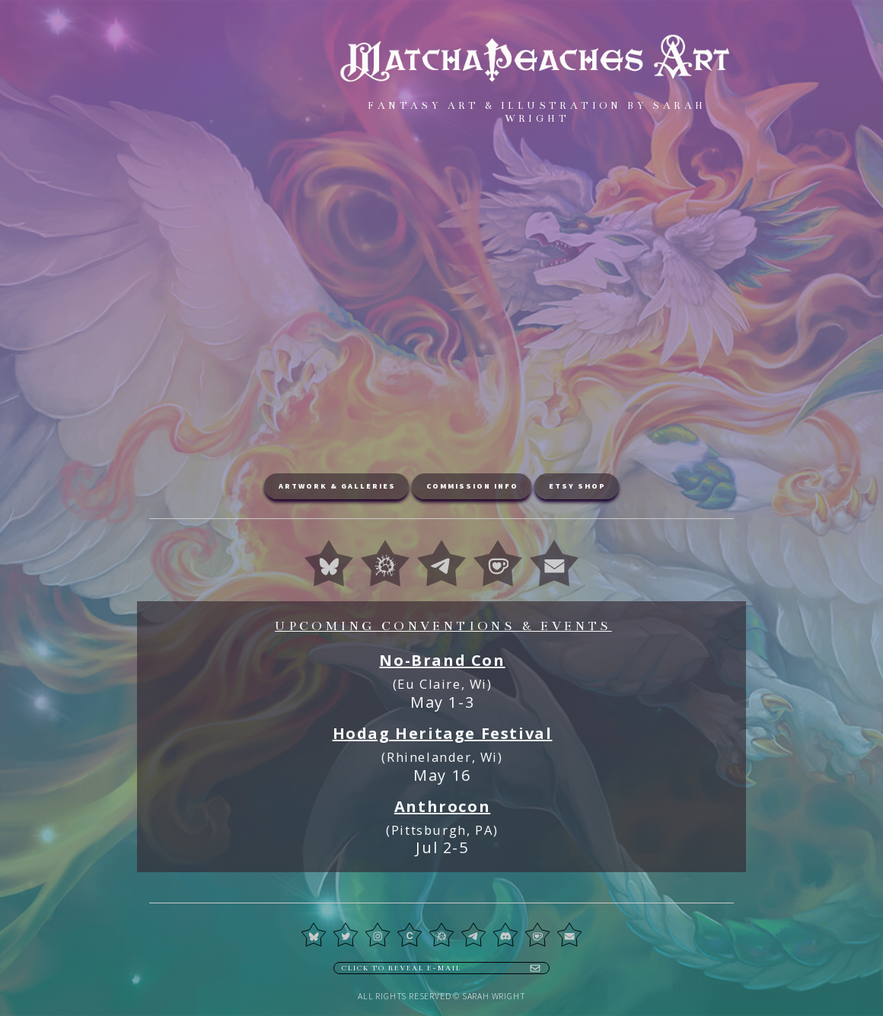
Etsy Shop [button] (577, 486)
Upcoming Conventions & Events (443, 626)
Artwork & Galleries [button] (337, 486)
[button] (328, 563)
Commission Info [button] (472, 486)
